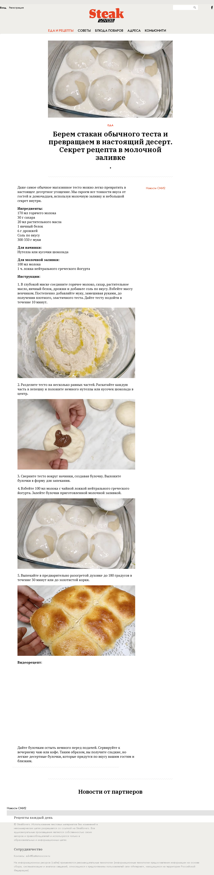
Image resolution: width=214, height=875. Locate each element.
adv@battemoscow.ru (38, 856)
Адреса (134, 30)
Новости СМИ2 (155, 188)
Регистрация (16, 8)
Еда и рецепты (60, 30)
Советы (84, 30)
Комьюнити (155, 30)
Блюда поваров (109, 30)
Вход (3, 8)
